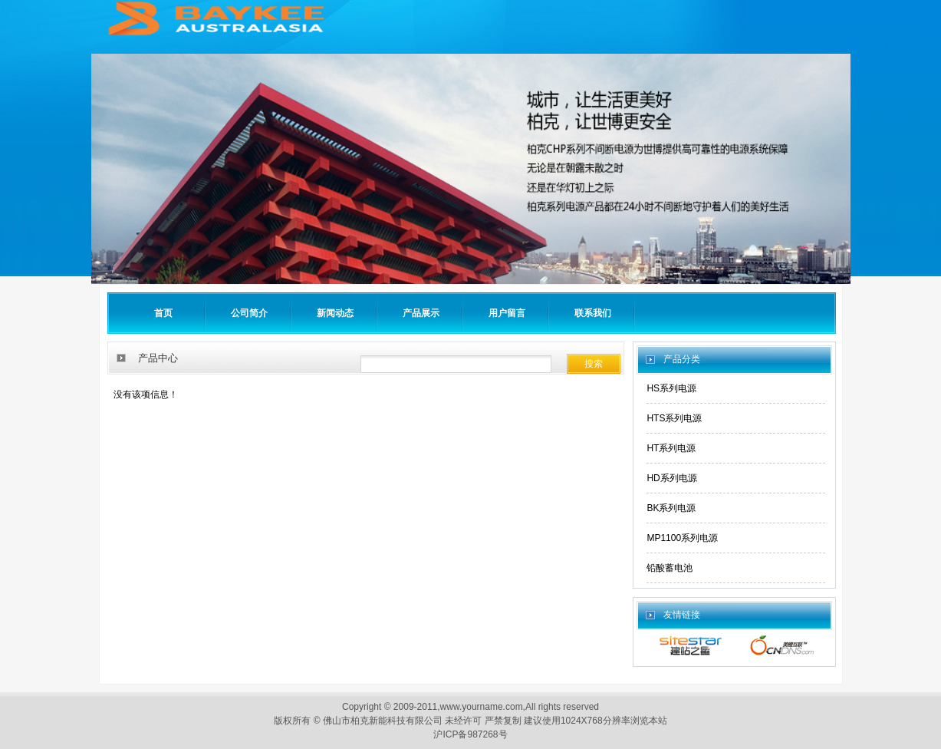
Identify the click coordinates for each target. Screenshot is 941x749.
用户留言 (507, 313)
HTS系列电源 (674, 418)
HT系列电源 (671, 448)
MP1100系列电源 (682, 538)
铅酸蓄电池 (670, 568)
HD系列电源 (671, 478)
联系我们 (592, 313)
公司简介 (249, 313)
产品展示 (421, 313)
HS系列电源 (671, 388)
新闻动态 (335, 313)
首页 (163, 313)
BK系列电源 (671, 508)
